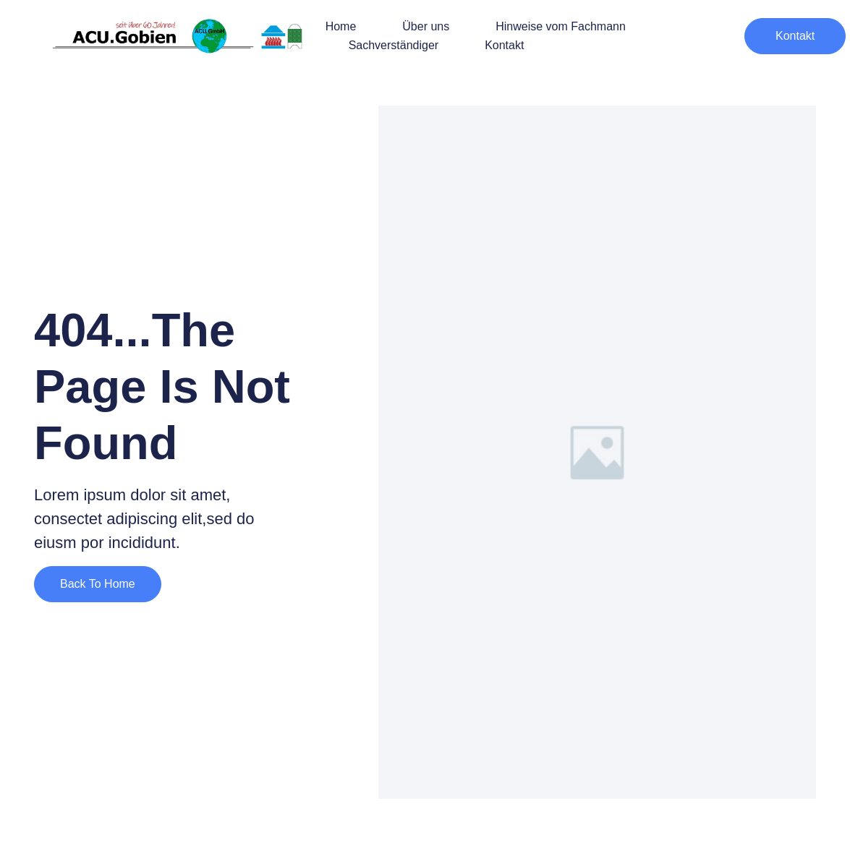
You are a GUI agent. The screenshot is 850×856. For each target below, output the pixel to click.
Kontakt (504, 45)
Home (341, 26)
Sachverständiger (394, 45)
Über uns (425, 26)
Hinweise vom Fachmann (561, 26)
